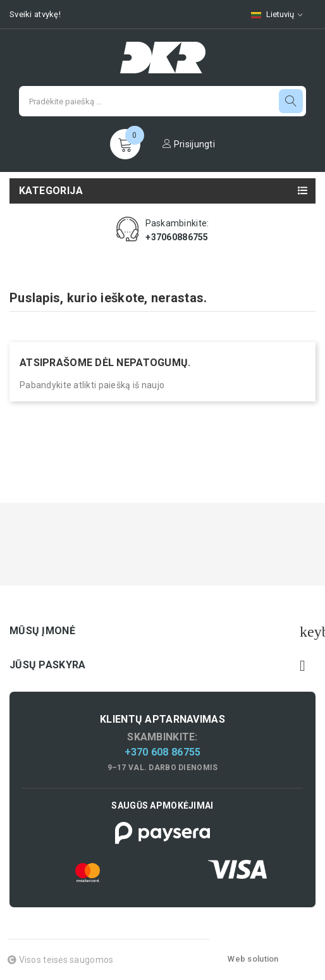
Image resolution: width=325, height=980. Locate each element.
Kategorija (51, 191)
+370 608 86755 (163, 752)
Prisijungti (188, 144)
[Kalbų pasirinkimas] (277, 14)
